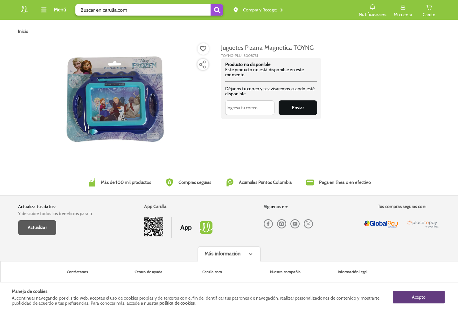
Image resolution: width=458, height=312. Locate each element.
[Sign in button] (403, 10)
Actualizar (37, 227)
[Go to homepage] (23, 31)
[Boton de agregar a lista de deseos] (203, 49)
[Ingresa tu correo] (249, 107)
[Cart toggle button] (429, 10)
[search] (149, 10)
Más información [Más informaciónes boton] (222, 254)
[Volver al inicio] (24, 12)
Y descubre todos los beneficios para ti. (55, 213)
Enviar (298, 108)
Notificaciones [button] (372, 9)
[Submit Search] (217, 10)
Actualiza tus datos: (37, 206)
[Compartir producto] (202, 64)
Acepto (419, 297)
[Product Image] (115, 98)
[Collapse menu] (52, 10)
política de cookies (177, 303)
